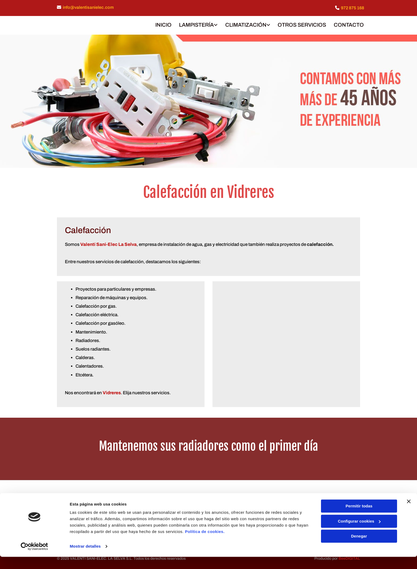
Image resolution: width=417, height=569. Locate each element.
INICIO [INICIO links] (162, 24)
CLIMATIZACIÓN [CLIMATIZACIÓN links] (245, 24)
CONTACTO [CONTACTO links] (349, 24)
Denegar (359, 548)
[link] (193, 25)
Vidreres (112, 391)
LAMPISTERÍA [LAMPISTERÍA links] (195, 24)
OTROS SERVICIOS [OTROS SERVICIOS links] (302, 24)
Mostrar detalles (85, 558)
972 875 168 (352, 8)
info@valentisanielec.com (88, 7)
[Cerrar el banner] (409, 513)
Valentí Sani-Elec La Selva (108, 243)
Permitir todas (359, 518)
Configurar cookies (359, 533)
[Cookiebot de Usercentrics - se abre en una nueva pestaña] (34, 559)
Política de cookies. (204, 544)
